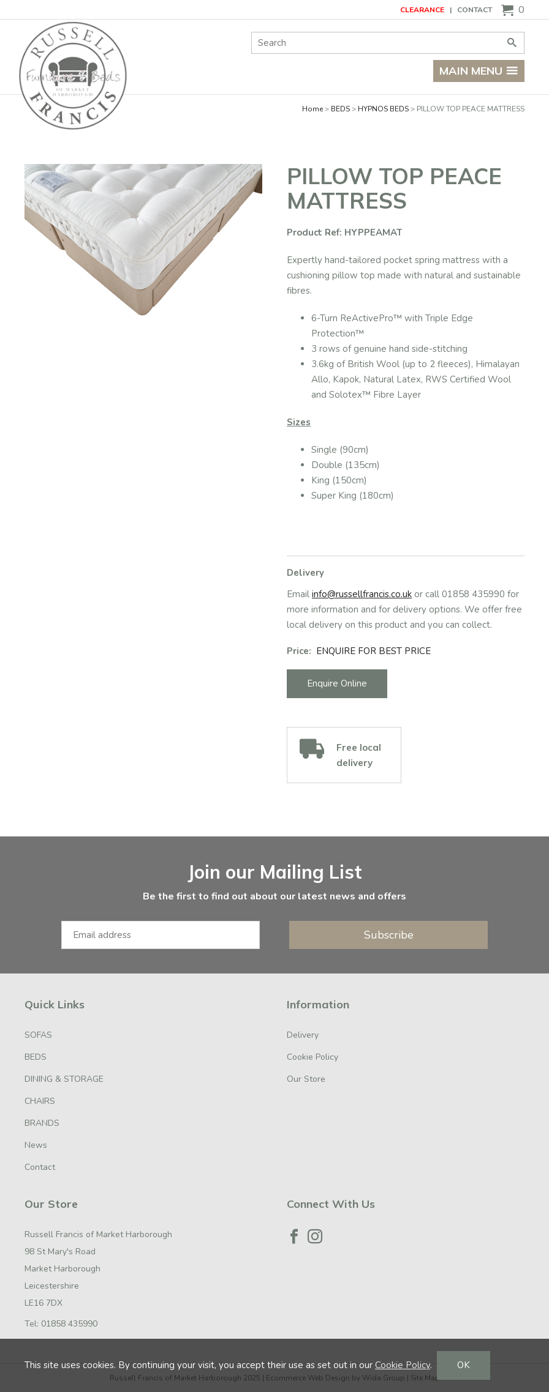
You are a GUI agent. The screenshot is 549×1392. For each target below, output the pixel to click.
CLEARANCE (422, 10)
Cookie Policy (312, 1057)
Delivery (303, 1035)
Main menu (478, 71)
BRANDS (42, 1123)
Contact (474, 10)
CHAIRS (40, 1101)
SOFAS (38, 1035)
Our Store (306, 1079)
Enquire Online (337, 683)
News (36, 1145)
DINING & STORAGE (64, 1079)
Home (312, 109)
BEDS (340, 109)
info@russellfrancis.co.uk (362, 594)
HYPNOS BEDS (383, 109)
